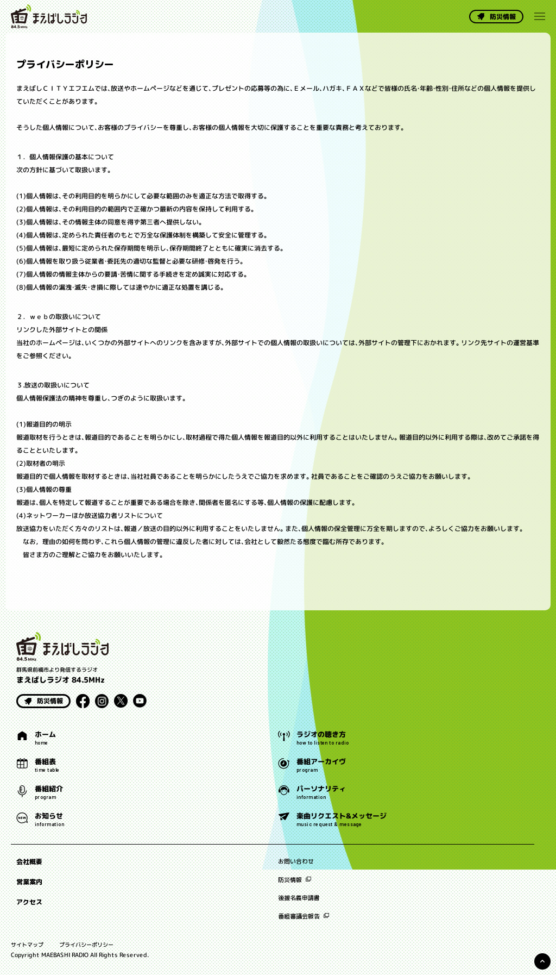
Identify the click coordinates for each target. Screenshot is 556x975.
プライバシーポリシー (86, 944)
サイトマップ (27, 944)
